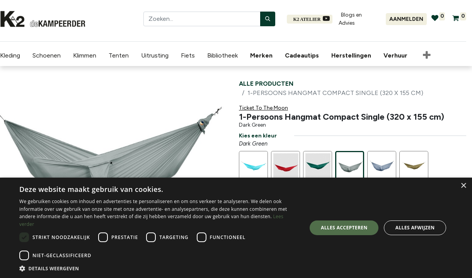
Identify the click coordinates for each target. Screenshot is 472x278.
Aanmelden (406, 19)
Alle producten (266, 83)
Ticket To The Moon (263, 108)
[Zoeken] (267, 19)
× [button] (463, 186)
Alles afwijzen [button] (415, 227)
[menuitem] (263, 55)
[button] (427, 55)
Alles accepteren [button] (344, 227)
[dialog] (236, 228)
